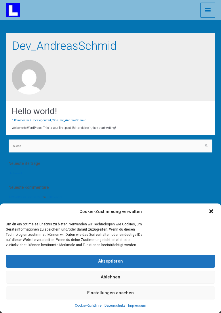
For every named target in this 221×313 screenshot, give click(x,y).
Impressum (137, 305)
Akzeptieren (110, 261)
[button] (211, 211)
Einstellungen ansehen (110, 292)
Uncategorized (41, 120)
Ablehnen (110, 277)
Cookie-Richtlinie (88, 305)
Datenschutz (114, 305)
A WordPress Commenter (25, 197)
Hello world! (34, 111)
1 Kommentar (20, 120)
